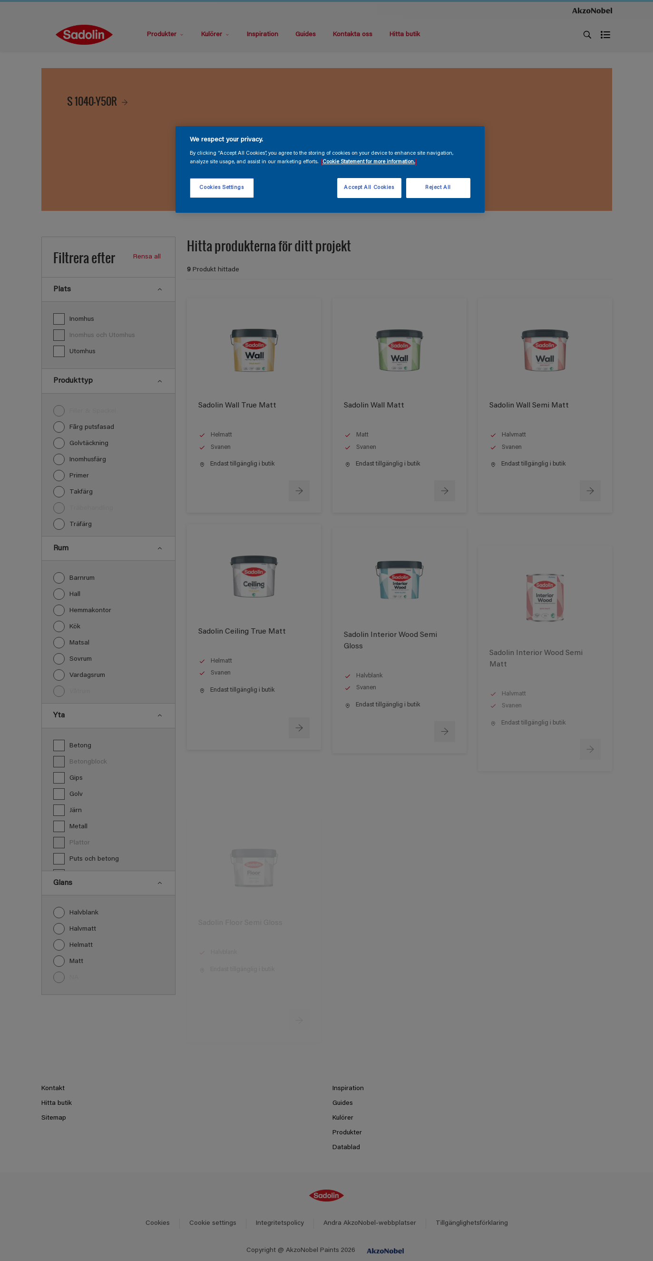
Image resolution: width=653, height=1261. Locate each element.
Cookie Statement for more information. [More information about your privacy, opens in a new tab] (368, 162)
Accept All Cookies (369, 187)
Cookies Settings (221, 187)
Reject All (438, 187)
